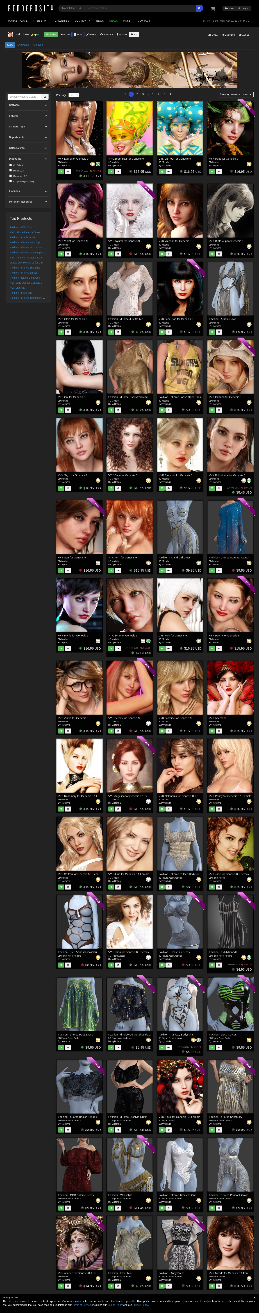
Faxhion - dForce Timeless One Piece (31, 297)
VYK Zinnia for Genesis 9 (73, 717)
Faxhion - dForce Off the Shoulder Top (131, 1034)
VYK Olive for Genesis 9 (72, 318)
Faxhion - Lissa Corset (222, 1034)
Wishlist (122, 34)
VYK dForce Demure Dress (25, 232)
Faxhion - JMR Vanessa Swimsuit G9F (81, 952)
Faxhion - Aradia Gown (23, 237)
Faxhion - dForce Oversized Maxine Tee (132, 396)
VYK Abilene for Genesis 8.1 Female (80, 1273)
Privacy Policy (140, 1304)
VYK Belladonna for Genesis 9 (227, 475)
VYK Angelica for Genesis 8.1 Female (130, 796)
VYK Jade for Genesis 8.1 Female (229, 874)
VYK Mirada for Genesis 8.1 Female (230, 1273)
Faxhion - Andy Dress (171, 1273)
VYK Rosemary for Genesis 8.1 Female (81, 796)
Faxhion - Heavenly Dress (174, 952)
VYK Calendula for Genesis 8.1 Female (182, 796)
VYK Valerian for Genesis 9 (175, 240)
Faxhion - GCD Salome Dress (76, 1195)
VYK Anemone (218, 717)
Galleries (61, 20)
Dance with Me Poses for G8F (27, 262)
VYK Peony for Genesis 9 (224, 635)
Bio (134, 34)
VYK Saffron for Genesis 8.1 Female (80, 874)
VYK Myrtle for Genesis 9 (73, 635)
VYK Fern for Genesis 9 (122, 557)
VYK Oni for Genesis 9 (71, 396)
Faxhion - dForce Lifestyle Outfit (127, 1116)
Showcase (23, 44)
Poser (127, 20)
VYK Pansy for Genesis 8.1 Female (30, 257)
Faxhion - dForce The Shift (25, 267)
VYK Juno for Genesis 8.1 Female (128, 874)
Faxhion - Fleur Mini (21, 292)
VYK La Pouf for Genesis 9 (175, 158)
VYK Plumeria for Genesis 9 (175, 475)
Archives (38, 44)
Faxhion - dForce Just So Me (125, 318)
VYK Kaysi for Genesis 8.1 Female (179, 1116)
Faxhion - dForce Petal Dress (75, 1034)
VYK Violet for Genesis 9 (73, 240)
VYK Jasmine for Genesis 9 (175, 717)
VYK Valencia (17, 287)
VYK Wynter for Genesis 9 (124, 240)
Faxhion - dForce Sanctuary (225, 1116)
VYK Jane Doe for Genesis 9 (26, 282)
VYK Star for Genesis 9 (72, 557)
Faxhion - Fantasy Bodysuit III (176, 1034)
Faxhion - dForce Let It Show (26, 247)
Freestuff (106, 34)
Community (83, 20)
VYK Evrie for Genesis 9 (122, 635)
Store (78, 34)
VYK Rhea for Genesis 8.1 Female (129, 952)
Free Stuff (41, 20)
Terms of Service (81, 1304)
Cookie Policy (115, 1304)
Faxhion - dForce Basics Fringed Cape (81, 1116)
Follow (51, 34)
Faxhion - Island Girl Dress (25, 277)
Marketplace (18, 20)
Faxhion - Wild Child (21, 227)
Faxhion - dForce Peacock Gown (228, 1195)
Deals (113, 20)
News (100, 20)
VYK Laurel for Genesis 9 (73, 158)
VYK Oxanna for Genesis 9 (225, 396)
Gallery (91, 34)
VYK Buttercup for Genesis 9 (226, 240)
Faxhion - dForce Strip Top (25, 242)
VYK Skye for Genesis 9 (72, 475)
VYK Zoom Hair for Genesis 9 (126, 158)
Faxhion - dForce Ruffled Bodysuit (179, 874)
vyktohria (66, 165)
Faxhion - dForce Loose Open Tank (29, 252)
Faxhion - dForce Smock (24, 272)
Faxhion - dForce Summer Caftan (229, 557)
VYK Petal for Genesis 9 (223, 158)
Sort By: (234, 94)
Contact (144, 20)
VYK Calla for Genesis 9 (122, 475)
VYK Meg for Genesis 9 (173, 635)
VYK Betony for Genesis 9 (124, 717)
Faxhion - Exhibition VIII (223, 952)
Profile (65, 34)
